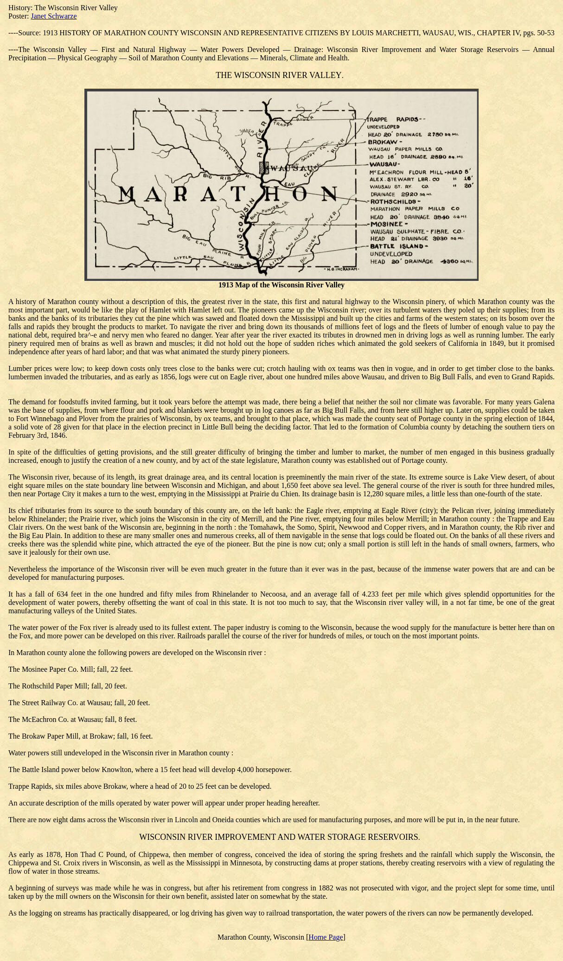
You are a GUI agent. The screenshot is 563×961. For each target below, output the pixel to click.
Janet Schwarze (54, 16)
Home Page (325, 937)
